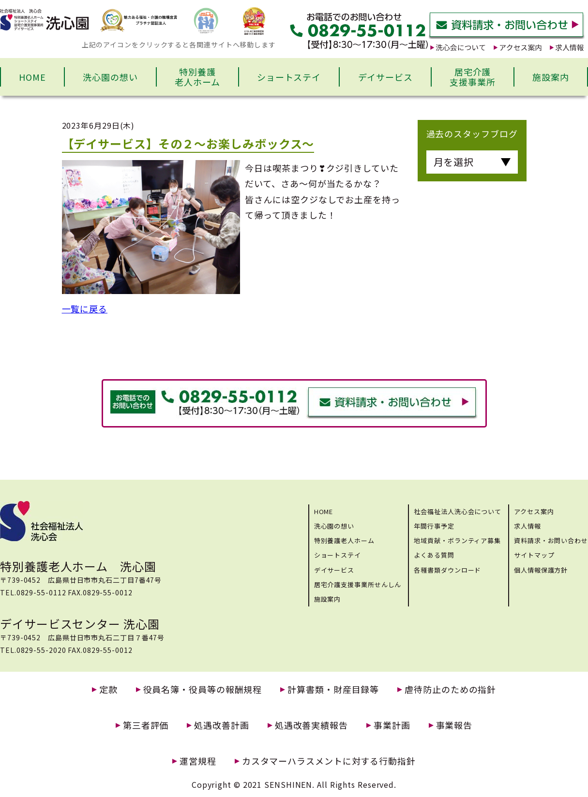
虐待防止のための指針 (450, 689)
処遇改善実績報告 (311, 725)
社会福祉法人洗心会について (457, 511)
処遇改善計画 (221, 725)
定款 (108, 689)
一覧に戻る (85, 308)
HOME (32, 77)
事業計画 (392, 725)
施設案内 (550, 77)
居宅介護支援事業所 (473, 77)
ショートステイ (289, 77)
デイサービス (385, 77)
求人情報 (527, 526)
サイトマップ (534, 555)
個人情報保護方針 (541, 570)
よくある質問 (434, 555)
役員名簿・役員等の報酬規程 (202, 689)
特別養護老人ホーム (197, 77)
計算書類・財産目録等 (333, 689)
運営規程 (198, 761)
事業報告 (454, 725)
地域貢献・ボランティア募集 (457, 540)
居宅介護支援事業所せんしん (358, 584)
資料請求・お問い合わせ (551, 540)
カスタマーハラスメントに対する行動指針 (329, 761)
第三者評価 (146, 725)
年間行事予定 (434, 526)
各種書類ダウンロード (447, 570)
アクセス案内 (534, 511)
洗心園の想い (110, 77)
